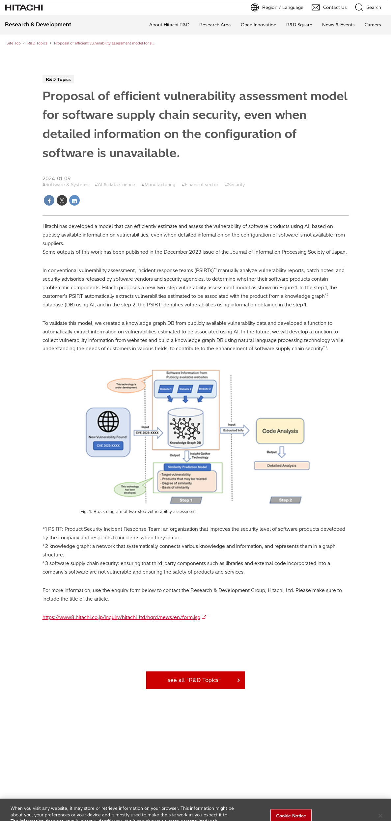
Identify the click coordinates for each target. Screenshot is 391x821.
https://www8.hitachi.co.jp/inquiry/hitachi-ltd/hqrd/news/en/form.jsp (121, 617)
